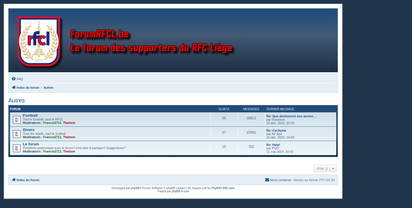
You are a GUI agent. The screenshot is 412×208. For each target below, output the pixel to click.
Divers (28, 130)
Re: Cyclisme (276, 130)
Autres (16, 100)
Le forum (31, 144)
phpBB (135, 188)
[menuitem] (17, 79)
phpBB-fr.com (180, 191)
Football (30, 115)
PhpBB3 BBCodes (223, 188)
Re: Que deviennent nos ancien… (291, 116)
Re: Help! (273, 144)
